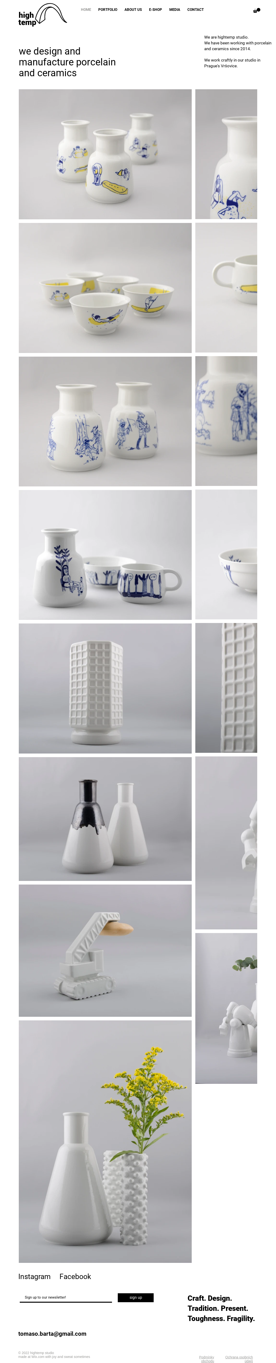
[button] (256, 10)
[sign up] (136, 1297)
